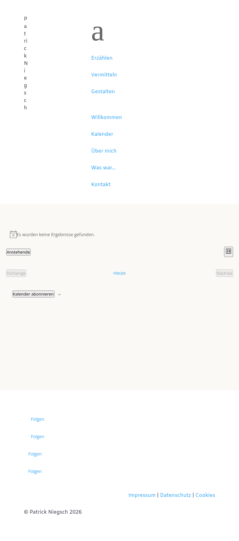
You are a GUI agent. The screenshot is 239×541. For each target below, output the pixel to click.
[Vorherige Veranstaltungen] (16, 273)
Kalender (102, 134)
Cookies (205, 495)
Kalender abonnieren (33, 294)
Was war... (103, 168)
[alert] (119, 234)
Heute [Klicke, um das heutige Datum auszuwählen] (119, 273)
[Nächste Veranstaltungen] (224, 273)
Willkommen (106, 117)
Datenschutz (175, 495)
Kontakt (100, 184)
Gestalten (103, 92)
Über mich (104, 151)
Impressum (142, 495)
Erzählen (102, 58)
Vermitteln (104, 75)
